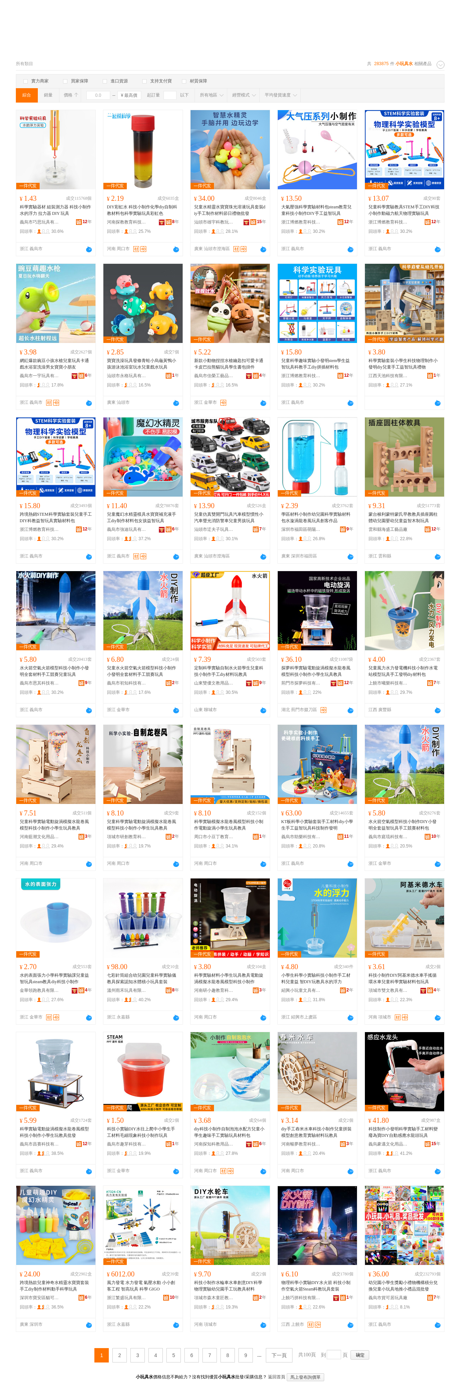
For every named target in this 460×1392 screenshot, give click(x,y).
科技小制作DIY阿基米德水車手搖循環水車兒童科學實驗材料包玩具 (403, 978)
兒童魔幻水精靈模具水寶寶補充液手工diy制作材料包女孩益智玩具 (141, 517)
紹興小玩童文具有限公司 (301, 990)
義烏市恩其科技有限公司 (39, 683)
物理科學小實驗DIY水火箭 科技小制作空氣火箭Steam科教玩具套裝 (315, 1286)
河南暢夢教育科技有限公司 (301, 1144)
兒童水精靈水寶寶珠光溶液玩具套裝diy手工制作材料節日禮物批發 (229, 210)
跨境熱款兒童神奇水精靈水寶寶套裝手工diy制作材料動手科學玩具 (54, 1286)
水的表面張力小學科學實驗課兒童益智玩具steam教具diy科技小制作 (54, 978)
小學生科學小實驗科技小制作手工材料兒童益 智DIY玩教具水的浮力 (315, 978)
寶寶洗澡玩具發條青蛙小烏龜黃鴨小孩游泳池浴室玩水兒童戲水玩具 (141, 364)
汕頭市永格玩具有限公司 (127, 375)
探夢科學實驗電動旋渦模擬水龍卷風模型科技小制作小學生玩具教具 (315, 671)
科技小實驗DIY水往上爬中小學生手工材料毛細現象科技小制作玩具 (141, 1132)
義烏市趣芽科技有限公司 (127, 1144)
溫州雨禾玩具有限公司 (127, 990)
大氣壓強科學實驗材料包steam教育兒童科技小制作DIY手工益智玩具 (316, 210)
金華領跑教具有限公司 (39, 990)
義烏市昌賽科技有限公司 (39, 1144)
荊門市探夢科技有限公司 (301, 683)
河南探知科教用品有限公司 (214, 1144)
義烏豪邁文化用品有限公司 (388, 1144)
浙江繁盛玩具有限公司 (127, 1297)
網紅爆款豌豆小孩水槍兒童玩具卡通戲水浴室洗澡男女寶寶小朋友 (54, 364)
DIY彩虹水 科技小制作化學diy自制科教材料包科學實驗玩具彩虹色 (142, 210)
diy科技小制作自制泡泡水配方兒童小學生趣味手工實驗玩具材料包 (229, 1132)
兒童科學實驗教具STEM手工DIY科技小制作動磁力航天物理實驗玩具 (404, 210)
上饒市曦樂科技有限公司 (388, 683)
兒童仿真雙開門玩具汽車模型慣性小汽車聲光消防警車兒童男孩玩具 (228, 517)
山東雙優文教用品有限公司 (214, 683)
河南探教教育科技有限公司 (127, 222)
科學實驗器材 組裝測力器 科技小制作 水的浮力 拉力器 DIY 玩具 (55, 210)
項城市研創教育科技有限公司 (127, 836)
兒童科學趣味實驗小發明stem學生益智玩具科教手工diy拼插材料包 (315, 364)
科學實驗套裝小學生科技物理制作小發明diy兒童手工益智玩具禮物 (403, 364)
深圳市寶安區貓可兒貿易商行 (39, 1297)
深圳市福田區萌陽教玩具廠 (301, 529)
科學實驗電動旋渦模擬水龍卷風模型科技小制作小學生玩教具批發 (54, 1132)
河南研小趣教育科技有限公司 (214, 990)
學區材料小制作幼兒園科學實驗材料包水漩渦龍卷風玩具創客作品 (315, 517)
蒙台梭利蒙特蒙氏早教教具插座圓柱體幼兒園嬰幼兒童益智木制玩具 (403, 517)
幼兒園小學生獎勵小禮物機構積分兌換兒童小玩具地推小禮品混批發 (403, 1286)
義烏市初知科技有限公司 (127, 683)
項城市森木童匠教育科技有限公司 (214, 1297)
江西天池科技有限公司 (388, 375)
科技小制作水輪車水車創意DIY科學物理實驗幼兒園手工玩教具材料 (228, 1286)
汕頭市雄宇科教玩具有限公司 (214, 222)
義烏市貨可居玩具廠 (388, 1297)
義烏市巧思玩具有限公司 (39, 222)
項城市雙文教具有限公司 (388, 990)
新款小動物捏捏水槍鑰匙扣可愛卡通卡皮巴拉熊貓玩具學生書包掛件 (228, 364)
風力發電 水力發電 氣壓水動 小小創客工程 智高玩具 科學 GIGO (141, 1286)
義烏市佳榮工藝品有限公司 (214, 375)
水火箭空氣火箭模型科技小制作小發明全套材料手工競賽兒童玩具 (54, 671)
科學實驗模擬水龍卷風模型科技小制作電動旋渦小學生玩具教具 (228, 825)
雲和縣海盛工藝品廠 (388, 529)
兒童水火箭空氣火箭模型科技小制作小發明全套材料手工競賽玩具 (141, 671)
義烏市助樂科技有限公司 (301, 836)
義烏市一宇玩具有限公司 (39, 375)
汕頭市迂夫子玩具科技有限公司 (214, 529)
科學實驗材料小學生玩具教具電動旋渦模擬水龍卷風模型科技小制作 (228, 978)
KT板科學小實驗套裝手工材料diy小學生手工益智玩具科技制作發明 (317, 825)
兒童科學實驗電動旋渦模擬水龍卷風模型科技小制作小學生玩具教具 (54, 825)
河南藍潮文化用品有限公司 (39, 836)
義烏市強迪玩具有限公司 (127, 529)
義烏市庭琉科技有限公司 (388, 836)
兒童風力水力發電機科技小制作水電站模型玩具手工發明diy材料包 (403, 671)
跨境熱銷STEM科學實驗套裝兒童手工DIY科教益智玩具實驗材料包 (56, 517)
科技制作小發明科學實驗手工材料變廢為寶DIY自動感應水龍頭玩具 (403, 1132)
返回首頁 (276, 1376)
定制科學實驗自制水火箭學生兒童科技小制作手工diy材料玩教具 (228, 671)
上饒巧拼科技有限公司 (301, 1297)
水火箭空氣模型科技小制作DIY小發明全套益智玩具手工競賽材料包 (403, 825)
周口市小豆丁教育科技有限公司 (214, 836)
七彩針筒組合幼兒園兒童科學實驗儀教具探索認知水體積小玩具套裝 (141, 978)
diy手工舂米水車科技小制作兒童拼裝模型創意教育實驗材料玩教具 (316, 1132)
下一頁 (279, 1355)
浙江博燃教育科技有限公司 (301, 222)
